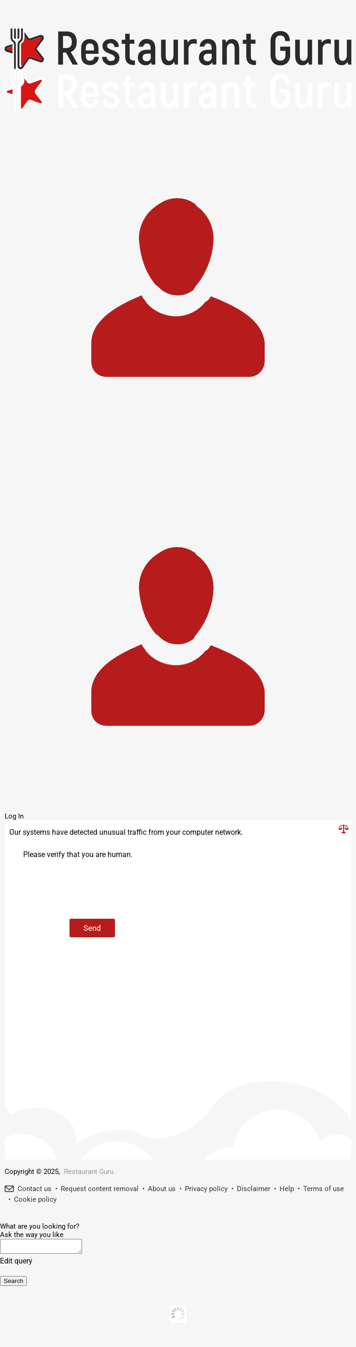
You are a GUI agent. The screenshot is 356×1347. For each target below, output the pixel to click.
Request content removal (100, 1189)
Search (13, 1283)
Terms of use (323, 1189)
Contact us (34, 1189)
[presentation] (93, 889)
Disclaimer (253, 1189)
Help (287, 1189)
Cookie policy (35, 1199)
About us (162, 1189)
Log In (14, 816)
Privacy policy (206, 1189)
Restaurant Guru (89, 1171)
